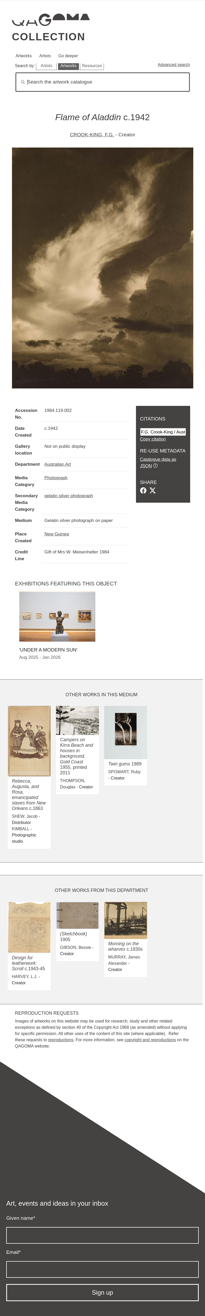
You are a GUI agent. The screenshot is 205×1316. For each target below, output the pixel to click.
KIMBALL (20, 829)
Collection (48, 36)
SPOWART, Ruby (124, 772)
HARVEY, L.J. (25, 976)
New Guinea (57, 533)
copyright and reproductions (150, 1040)
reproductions (60, 1040)
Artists (45, 56)
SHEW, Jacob (25, 816)
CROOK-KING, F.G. (92, 134)
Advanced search (174, 64)
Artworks (24, 56)
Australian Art (58, 464)
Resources (92, 65)
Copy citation (153, 439)
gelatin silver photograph (69, 495)
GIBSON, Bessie (75, 947)
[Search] (102, 82)
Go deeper (68, 56)
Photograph (56, 477)
